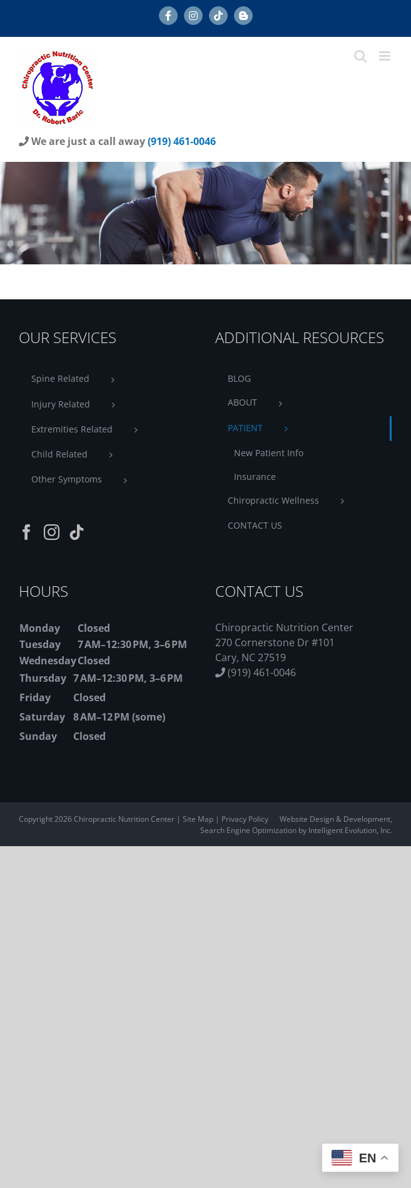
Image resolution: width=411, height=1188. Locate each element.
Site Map (198, 819)
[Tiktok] (76, 532)
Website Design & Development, (336, 819)
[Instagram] (51, 532)
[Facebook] (26, 532)
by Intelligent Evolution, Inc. (345, 830)
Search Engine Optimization (249, 830)
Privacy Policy (244, 819)
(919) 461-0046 (182, 141)
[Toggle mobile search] (360, 55)
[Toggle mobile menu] (385, 55)
